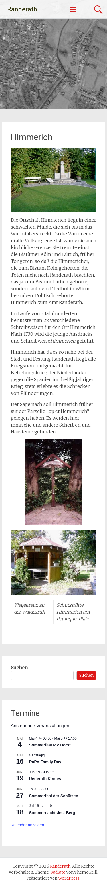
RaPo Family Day (45, 762)
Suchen (19, 667)
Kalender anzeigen (27, 825)
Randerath (22, 9)
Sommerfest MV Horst (50, 745)
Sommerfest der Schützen (53, 796)
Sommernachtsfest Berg (52, 812)
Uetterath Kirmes (45, 778)
